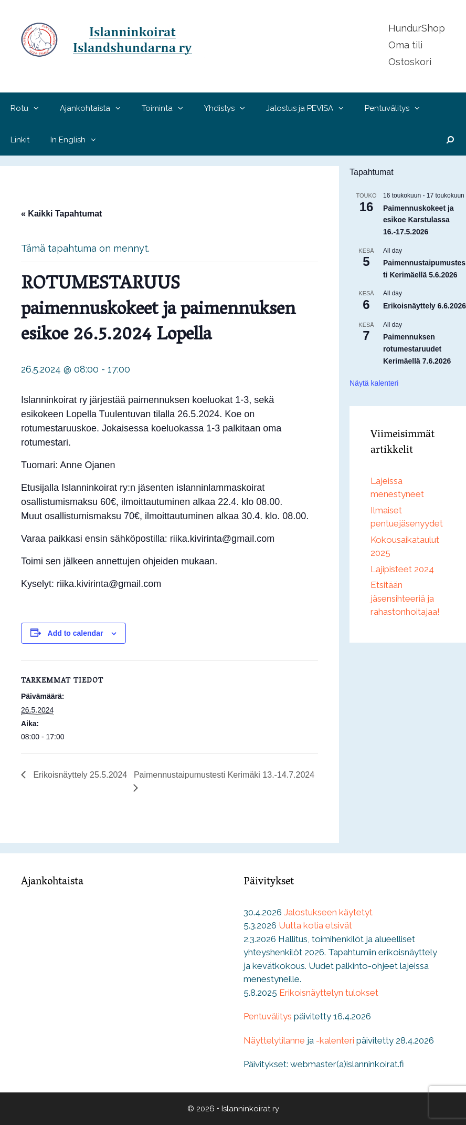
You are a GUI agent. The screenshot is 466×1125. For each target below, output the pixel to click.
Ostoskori (409, 61)
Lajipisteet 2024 (402, 569)
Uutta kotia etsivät (315, 925)
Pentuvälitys (397, 108)
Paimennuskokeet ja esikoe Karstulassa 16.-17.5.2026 (418, 220)
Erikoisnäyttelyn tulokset (328, 992)
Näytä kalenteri (374, 383)
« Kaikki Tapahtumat (61, 213)
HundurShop (416, 28)
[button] (38, 108)
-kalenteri (335, 1040)
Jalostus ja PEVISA (310, 108)
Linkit (19, 140)
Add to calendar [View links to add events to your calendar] (75, 633)
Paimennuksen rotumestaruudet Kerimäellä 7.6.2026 (417, 349)
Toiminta (168, 108)
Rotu (29, 108)
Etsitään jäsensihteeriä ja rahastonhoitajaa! (405, 598)
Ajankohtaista (95, 108)
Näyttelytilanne (274, 1040)
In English (78, 140)
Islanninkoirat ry (250, 1108)
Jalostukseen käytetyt (328, 912)
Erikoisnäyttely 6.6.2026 (424, 306)
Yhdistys (230, 108)
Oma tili (405, 44)
